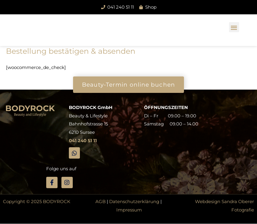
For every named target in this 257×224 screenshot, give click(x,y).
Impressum (129, 210)
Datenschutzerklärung (134, 201)
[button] (234, 27)
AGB (100, 201)
